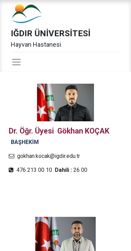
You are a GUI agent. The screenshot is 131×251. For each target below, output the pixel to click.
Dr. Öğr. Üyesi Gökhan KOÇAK (59, 131)
